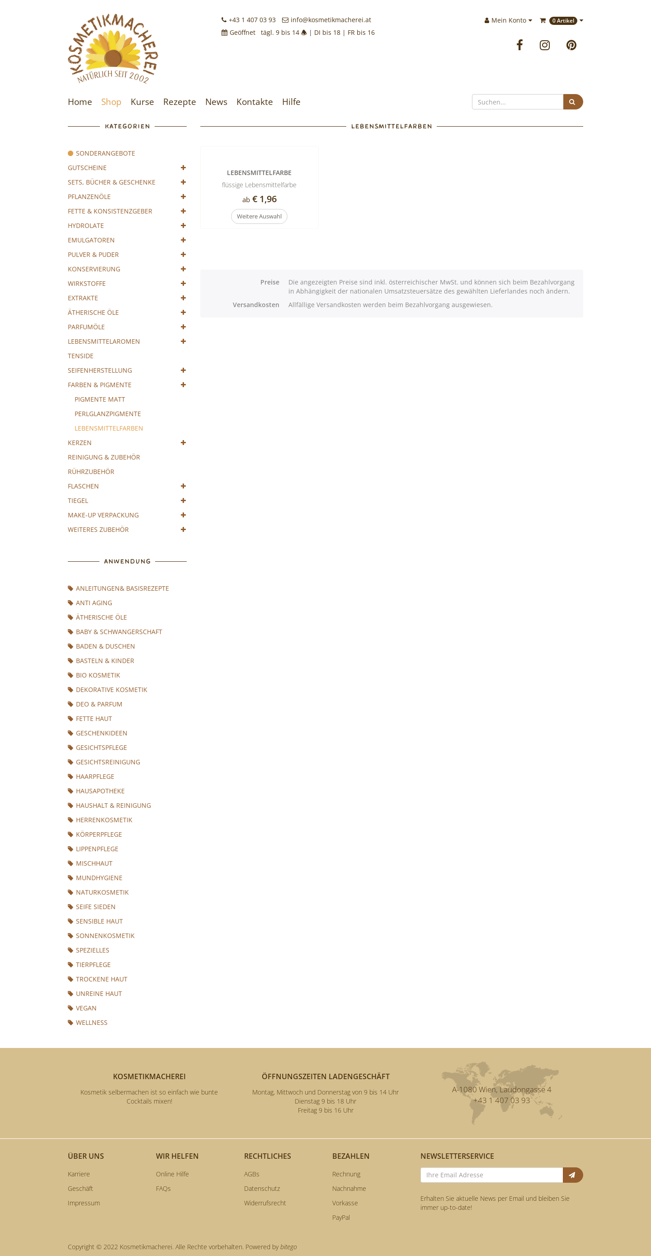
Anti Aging (90, 602)
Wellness (88, 1022)
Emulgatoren (127, 240)
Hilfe (291, 102)
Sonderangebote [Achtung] (101, 153)
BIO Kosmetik (94, 675)
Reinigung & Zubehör (104, 457)
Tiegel (127, 500)
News (216, 102)
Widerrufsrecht (265, 1203)
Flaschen (127, 486)
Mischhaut (90, 863)
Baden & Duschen (101, 646)
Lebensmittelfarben (109, 428)
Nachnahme (349, 1188)
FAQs (163, 1188)
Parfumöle (127, 327)
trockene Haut (97, 979)
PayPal (341, 1217)
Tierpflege (89, 964)
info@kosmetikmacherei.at (326, 19)
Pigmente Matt (100, 399)
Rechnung (346, 1174)
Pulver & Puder (127, 254)
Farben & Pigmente (127, 384)
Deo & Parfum (95, 704)
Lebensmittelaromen (127, 341)
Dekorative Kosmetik (107, 689)
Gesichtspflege (97, 747)
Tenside (81, 355)
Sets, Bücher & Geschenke (127, 182)
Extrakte (127, 298)
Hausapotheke (96, 791)
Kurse (142, 102)
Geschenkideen (97, 733)
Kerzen (127, 442)
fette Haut (90, 718)
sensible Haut (95, 921)
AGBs (251, 1174)
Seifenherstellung (127, 370)
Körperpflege (95, 834)
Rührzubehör (91, 471)
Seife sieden (92, 906)
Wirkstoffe (127, 283)
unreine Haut (95, 993)
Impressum (84, 1203)
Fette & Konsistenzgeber (127, 211)
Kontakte (254, 102)
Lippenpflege (93, 848)
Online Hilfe (172, 1174)
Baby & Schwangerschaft (115, 631)
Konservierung (127, 269)
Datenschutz (262, 1188)
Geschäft (80, 1188)
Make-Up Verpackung (127, 515)
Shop (111, 102)
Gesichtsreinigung (104, 762)
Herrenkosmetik (100, 819)
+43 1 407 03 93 (249, 19)
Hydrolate (127, 225)
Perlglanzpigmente (108, 413)
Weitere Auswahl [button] (259, 216)
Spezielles (88, 950)
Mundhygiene (95, 877)
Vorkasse (345, 1203)
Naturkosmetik (98, 892)
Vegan (82, 1008)
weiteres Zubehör (127, 529)
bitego (288, 1246)
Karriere (79, 1174)
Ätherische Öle (127, 312)
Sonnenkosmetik (101, 935)
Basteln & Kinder (101, 660)
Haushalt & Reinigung (109, 805)
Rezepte (179, 102)
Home (80, 102)
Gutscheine (127, 167)
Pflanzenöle (127, 196)
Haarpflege (91, 776)
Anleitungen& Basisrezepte (118, 588)
